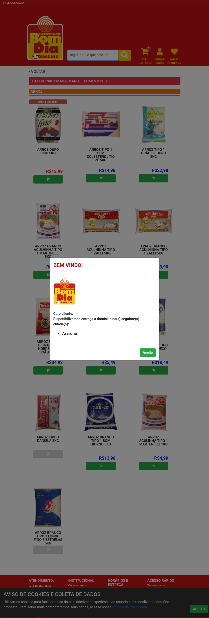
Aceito (148, 352)
